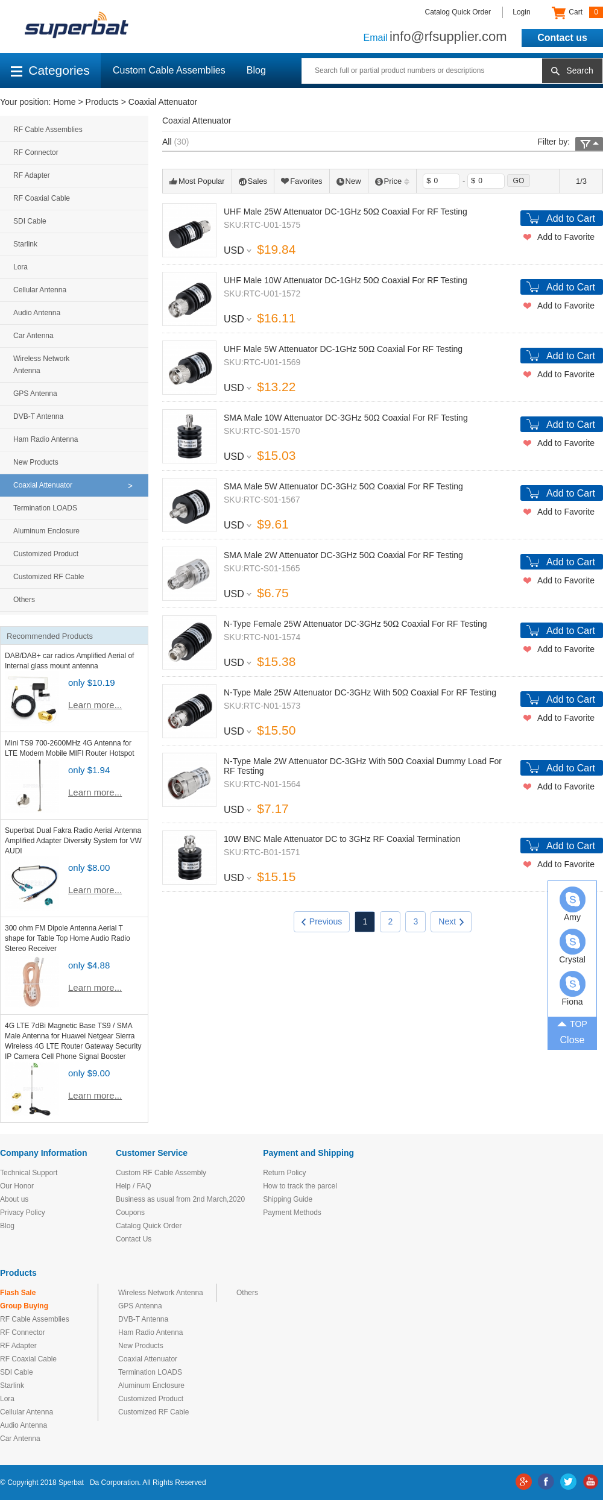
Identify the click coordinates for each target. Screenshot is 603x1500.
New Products (35, 462)
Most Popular (197, 181)
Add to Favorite (566, 237)
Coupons (130, 1212)
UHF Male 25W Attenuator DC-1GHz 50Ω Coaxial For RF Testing (345, 211)
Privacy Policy (22, 1212)
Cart (577, 12)
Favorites (301, 181)
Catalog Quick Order (458, 12)
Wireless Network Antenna (41, 364)
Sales (253, 181)
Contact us (562, 38)
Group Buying (24, 1306)
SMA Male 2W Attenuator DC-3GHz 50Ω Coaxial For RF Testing (343, 555)
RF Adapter (31, 175)
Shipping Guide (287, 1199)
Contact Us (133, 1239)
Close (572, 1040)
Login (521, 12)
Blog (256, 70)
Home (64, 102)
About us (14, 1199)
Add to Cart (570, 218)
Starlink (25, 244)
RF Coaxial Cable (41, 198)
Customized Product (45, 554)
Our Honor (17, 1186)
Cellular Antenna (39, 290)
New (348, 181)
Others (24, 599)
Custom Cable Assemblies (169, 70)
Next (451, 921)
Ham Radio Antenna (45, 439)
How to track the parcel (300, 1186)
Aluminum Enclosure (46, 531)
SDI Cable (29, 221)
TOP (572, 1023)
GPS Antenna (35, 393)
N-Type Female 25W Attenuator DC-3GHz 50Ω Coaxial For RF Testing (355, 624)
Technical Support (28, 1173)
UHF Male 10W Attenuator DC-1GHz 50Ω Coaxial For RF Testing (345, 280)
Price (392, 181)
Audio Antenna (36, 313)
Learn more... (95, 705)
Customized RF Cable (48, 577)
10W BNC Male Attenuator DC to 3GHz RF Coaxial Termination (342, 839)
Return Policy (284, 1173)
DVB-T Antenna (38, 416)
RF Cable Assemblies (48, 129)
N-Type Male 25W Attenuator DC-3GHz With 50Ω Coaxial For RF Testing (360, 692)
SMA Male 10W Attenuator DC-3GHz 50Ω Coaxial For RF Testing (346, 417)
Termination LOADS (45, 508)
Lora (20, 267)
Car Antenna (33, 335)
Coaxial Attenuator (162, 102)
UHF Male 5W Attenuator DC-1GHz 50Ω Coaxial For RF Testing (343, 349)
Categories (50, 70)
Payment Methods (292, 1212)
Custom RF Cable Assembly (161, 1173)
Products (102, 102)
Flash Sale (18, 1292)
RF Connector (35, 152)
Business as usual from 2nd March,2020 (180, 1199)
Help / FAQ (133, 1186)
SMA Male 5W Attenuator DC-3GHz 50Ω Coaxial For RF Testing (343, 486)
